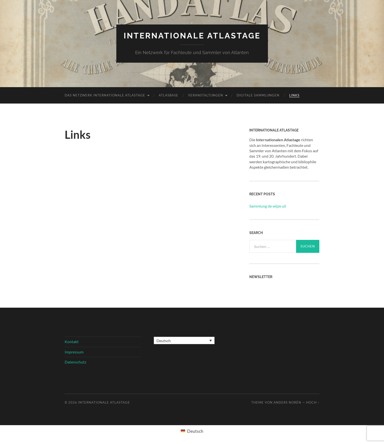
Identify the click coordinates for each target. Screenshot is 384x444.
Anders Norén (287, 402)
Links (294, 95)
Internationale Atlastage (192, 35)
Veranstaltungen (205, 95)
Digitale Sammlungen (258, 95)
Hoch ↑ (312, 402)
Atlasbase (168, 95)
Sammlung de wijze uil (267, 206)
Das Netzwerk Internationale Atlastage (105, 95)
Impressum (74, 352)
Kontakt (72, 341)
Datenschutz (75, 362)
